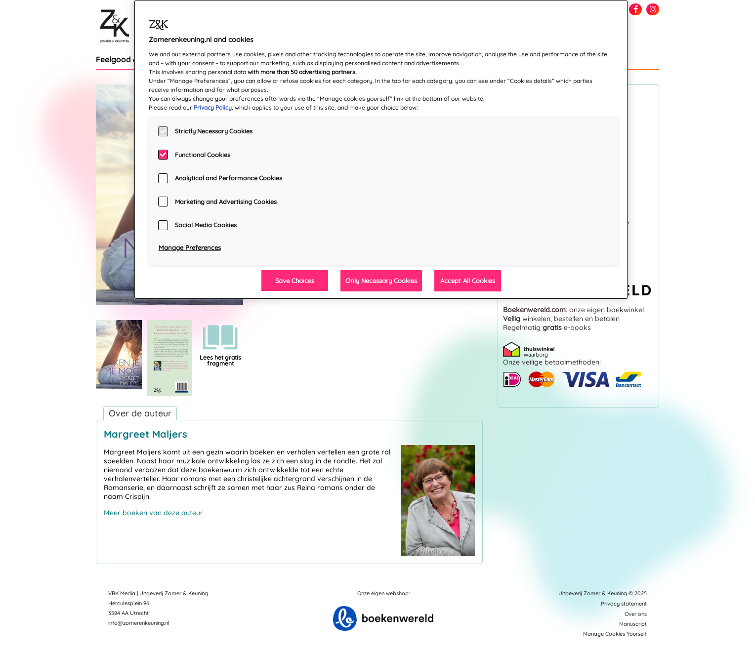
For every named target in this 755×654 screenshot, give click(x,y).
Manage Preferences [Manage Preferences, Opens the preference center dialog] (190, 247)
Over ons (636, 614)
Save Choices (294, 281)
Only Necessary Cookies (381, 281)
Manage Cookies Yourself (615, 633)
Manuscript (633, 623)
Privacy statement (624, 603)
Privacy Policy (213, 107)
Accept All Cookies (467, 281)
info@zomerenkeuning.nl (138, 622)
